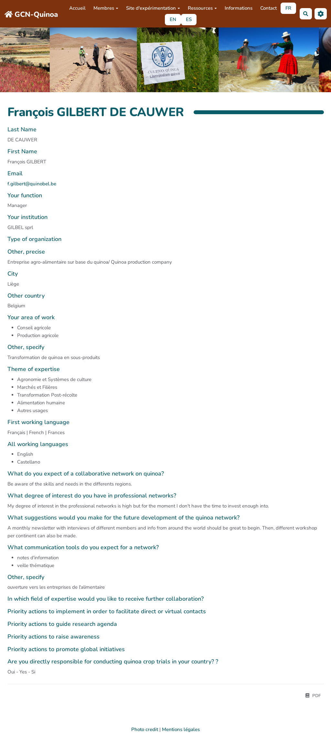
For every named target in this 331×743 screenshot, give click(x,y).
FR (288, 8)
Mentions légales (181, 729)
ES (189, 19)
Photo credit (144, 729)
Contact (268, 8)
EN (173, 19)
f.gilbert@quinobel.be (31, 183)
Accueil (77, 8)
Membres (105, 8)
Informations (238, 8)
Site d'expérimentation (153, 8)
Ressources (202, 8)
